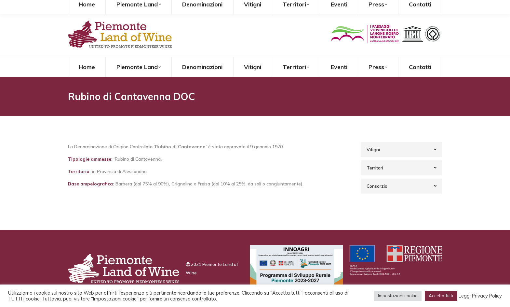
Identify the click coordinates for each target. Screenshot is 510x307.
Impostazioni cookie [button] (398, 295)
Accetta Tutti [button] (441, 295)
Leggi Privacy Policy (480, 296)
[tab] (401, 149)
